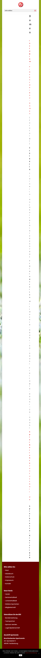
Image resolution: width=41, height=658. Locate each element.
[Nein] (39, 653)
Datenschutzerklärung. (31, 652)
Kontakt (8, 584)
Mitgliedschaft (10, 607)
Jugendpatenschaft (12, 628)
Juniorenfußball (11, 601)
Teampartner (10, 621)
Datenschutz (9, 577)
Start (7, 570)
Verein (7, 594)
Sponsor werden (11, 624)
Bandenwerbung (11, 618)
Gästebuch (9, 574)
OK (20, 655)
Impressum (9, 580)
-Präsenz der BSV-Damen (30, 77)
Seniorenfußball (11, 597)
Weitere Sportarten (12, 604)
